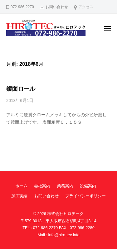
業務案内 (65, 186)
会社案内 (42, 186)
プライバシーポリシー (85, 196)
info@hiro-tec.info (63, 234)
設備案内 (88, 186)
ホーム (21, 186)
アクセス (85, 7)
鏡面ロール (20, 88)
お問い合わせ (57, 7)
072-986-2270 (45, 227)
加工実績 (19, 196)
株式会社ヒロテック (65, 213)
